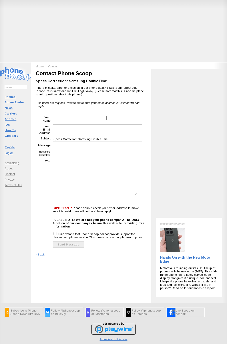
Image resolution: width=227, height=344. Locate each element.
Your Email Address (44, 130)
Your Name (46, 119)
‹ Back (40, 254)
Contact (10, 174)
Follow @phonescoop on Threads (146, 312)
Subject (45, 138)
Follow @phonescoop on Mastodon (105, 312)
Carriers (11, 113)
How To (10, 130)
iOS (7, 124)
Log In (9, 153)
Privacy (10, 179)
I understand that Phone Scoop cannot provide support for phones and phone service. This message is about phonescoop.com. (98, 235)
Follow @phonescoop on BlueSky (65, 312)
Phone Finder (14, 102)
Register (10, 147)
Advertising (12, 163)
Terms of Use (13, 185)
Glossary (11, 135)
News (9, 108)
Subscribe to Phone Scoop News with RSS (25, 312)
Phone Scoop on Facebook (183, 312)
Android (10, 119)
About (8, 168)
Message (44, 145)
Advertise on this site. (113, 339)
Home (40, 66)
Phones (10, 97)
